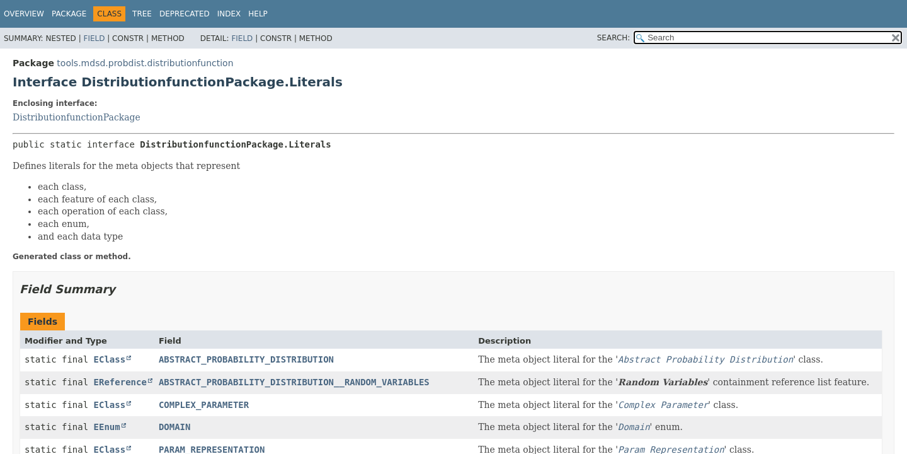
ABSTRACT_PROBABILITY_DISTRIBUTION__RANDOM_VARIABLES (294, 382)
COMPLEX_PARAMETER (204, 405)
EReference (120, 382)
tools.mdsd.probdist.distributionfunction (145, 63)
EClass (110, 359)
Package (69, 13)
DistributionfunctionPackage (76, 117)
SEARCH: (613, 37)
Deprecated (184, 13)
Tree (142, 13)
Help (258, 13)
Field (94, 38)
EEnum (107, 427)
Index (229, 13)
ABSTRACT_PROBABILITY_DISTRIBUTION (246, 359)
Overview (24, 13)
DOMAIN (175, 427)
